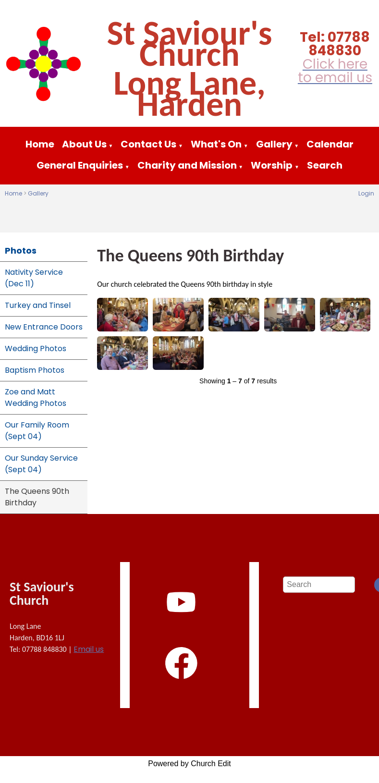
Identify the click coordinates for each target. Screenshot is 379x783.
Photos (21, 251)
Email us (88, 649)
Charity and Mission (187, 165)
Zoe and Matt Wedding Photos (35, 397)
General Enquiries (80, 165)
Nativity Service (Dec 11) (34, 278)
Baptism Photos (34, 370)
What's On (216, 144)
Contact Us (148, 144)
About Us (84, 144)
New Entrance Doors (44, 326)
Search (324, 165)
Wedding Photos (35, 348)
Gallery (274, 144)
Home (39, 144)
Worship (272, 165)
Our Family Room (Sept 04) (37, 430)
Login (366, 193)
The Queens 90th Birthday (37, 497)
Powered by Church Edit (189, 763)
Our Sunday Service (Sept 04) (41, 464)
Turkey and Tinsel (38, 305)
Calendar (330, 144)
